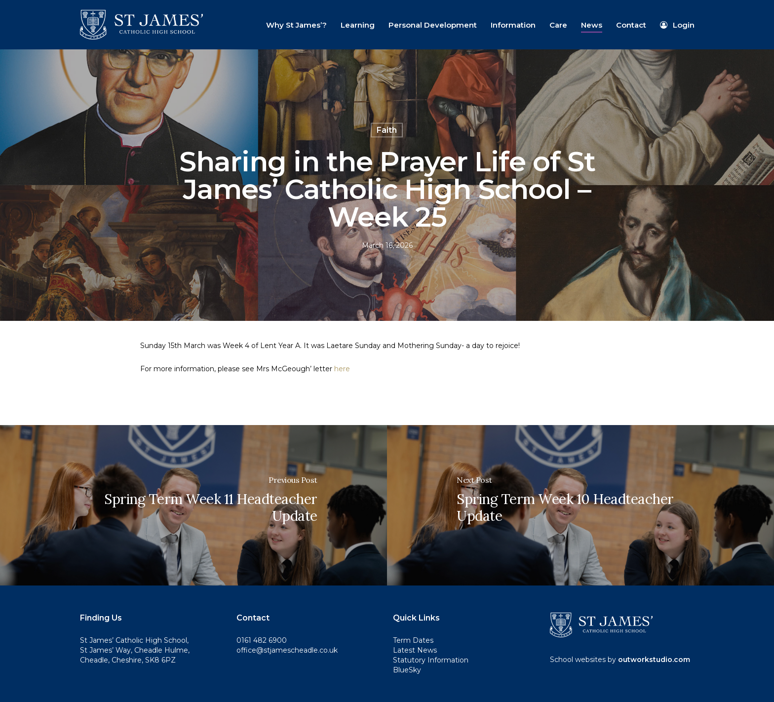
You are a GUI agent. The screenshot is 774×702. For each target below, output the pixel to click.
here (342, 368)
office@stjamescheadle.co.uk (287, 650)
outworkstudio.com (654, 659)
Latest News (415, 650)
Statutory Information (430, 660)
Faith (387, 130)
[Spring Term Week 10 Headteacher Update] (580, 505)
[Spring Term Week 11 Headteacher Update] (193, 505)
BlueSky (407, 669)
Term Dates (413, 640)
